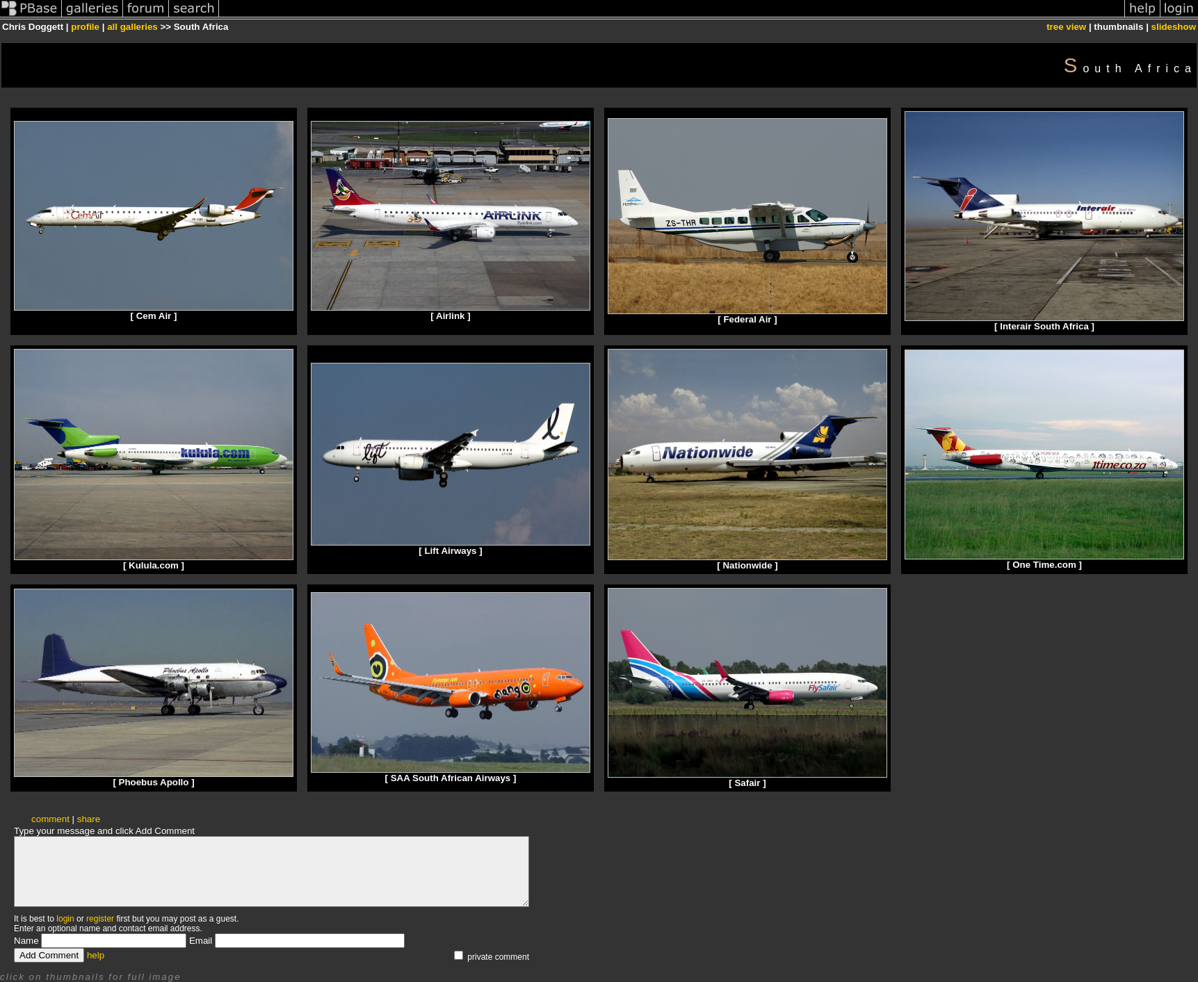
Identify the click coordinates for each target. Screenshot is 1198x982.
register (100, 919)
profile (85, 27)
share (88, 819)
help (95, 955)
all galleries (132, 27)
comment (50, 819)
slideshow (1173, 27)
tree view (1066, 27)
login (65, 919)
